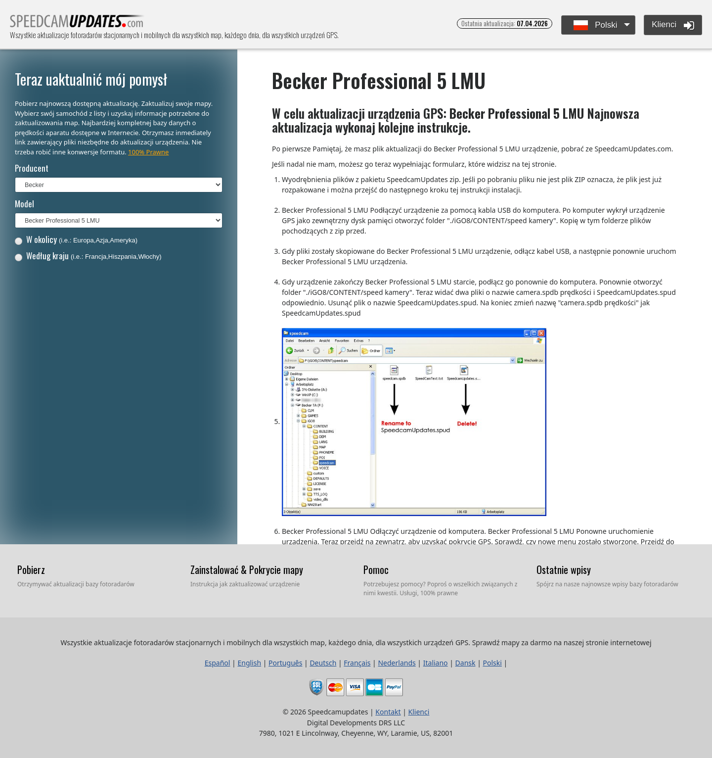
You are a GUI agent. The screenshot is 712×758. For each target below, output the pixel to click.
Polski (596, 25)
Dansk (465, 662)
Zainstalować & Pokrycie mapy (246, 569)
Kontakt (387, 711)
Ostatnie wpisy (563, 569)
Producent (31, 168)
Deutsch (323, 662)
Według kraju (88, 255)
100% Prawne (148, 151)
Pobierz (31, 569)
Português (285, 662)
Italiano (435, 662)
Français (357, 662)
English (249, 662)
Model (24, 203)
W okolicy (76, 239)
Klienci (673, 25)
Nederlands (396, 662)
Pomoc (376, 569)
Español (217, 662)
